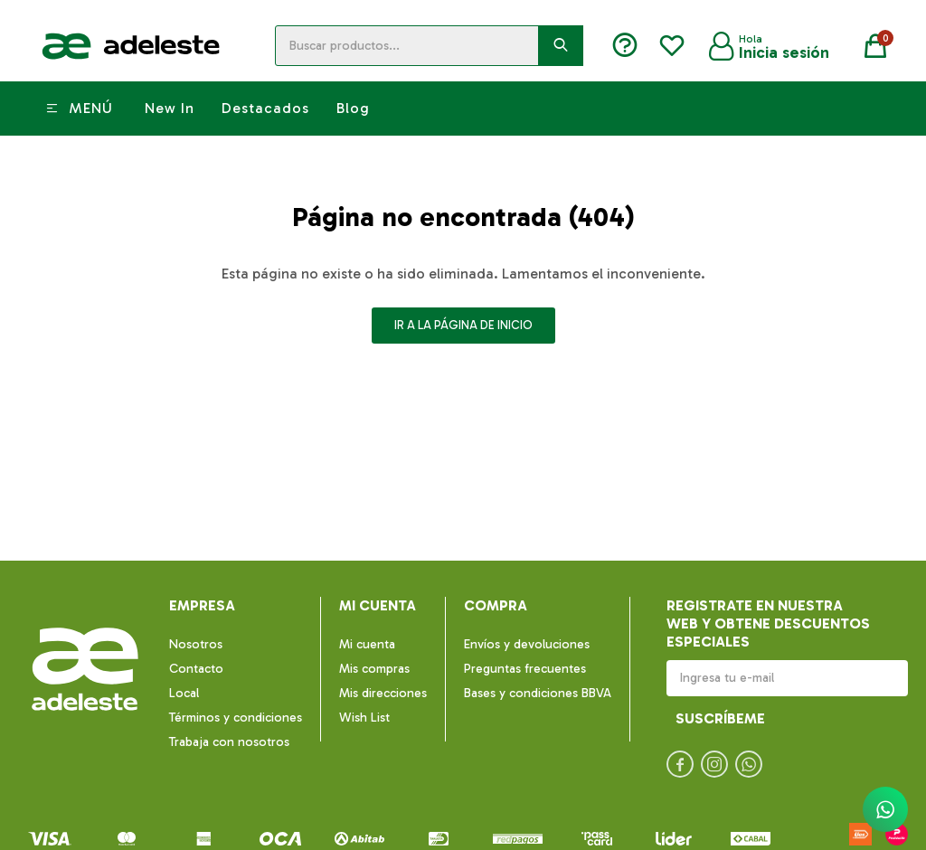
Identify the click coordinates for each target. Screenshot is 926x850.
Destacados (265, 108)
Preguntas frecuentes (525, 668)
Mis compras (374, 668)
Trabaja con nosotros (229, 742)
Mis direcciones (383, 693)
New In (169, 108)
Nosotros (195, 644)
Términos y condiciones (235, 717)
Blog (353, 108)
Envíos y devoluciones (527, 644)
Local (184, 693)
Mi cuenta (367, 644)
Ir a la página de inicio (463, 325)
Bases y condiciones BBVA (537, 693)
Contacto (196, 668)
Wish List (364, 717)
